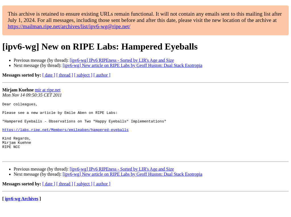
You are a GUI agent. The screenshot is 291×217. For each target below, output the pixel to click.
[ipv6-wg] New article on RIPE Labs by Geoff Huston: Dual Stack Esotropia (132, 65)
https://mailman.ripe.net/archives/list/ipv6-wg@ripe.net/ (69, 26)
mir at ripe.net (48, 89)
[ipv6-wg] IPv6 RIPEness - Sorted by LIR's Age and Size (122, 60)
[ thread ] (64, 75)
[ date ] (48, 75)
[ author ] (102, 75)
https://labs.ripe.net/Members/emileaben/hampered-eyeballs (65, 135)
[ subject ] (83, 75)
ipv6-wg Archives (21, 209)
